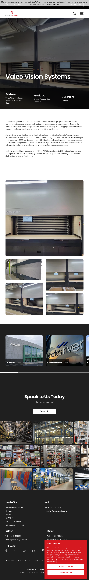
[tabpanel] (24, 350)
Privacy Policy (31, 569)
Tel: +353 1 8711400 (13, 522)
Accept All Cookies (66, 566)
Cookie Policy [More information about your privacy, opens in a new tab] (51, 561)
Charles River (57, 362)
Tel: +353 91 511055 (13, 536)
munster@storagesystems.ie (56, 511)
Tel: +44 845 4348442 (55, 536)
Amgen (14, 362)
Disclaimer (10, 560)
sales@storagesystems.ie (15, 525)
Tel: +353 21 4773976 (53, 507)
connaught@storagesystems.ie (17, 539)
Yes (54, 4)
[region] (65, 559)
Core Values (38, 560)
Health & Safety (24, 560)
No (58, 4)
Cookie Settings (66, 572)
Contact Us (44, 411)
